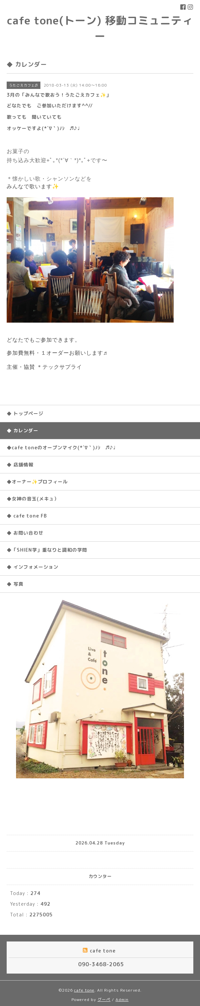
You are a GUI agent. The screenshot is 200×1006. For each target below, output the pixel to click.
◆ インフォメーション (32, 567)
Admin (122, 999)
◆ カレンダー (22, 430)
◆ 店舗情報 (20, 464)
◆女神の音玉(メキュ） (33, 498)
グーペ (104, 999)
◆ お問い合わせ (25, 533)
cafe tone (84, 990)
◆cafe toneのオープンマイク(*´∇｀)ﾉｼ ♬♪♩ (61, 447)
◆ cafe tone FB (27, 516)
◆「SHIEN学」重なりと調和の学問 (47, 550)
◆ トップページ (25, 413)
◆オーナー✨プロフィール (37, 481)
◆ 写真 (15, 584)
